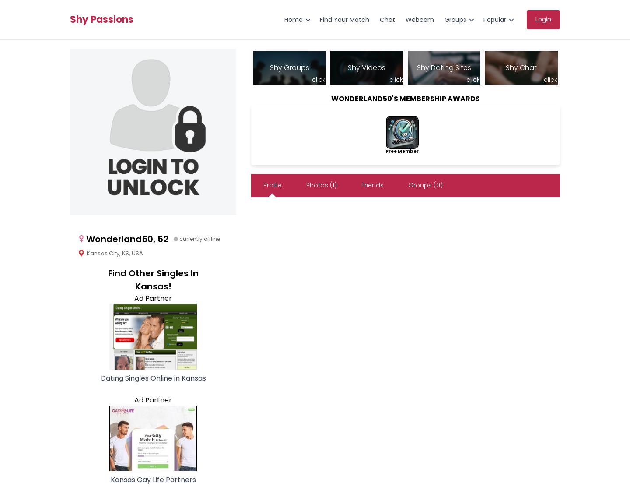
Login (543, 19)
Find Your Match (344, 19)
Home (293, 19)
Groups (455, 19)
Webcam (420, 19)
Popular (494, 19)
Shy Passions (101, 19)
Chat (387, 19)
